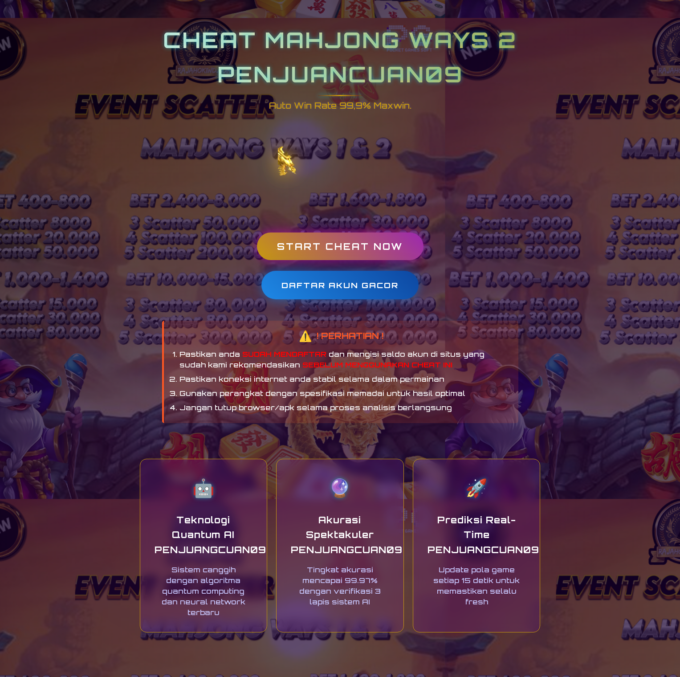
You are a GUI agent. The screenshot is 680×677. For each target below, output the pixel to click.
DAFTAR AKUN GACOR (340, 285)
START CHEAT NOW (340, 246)
